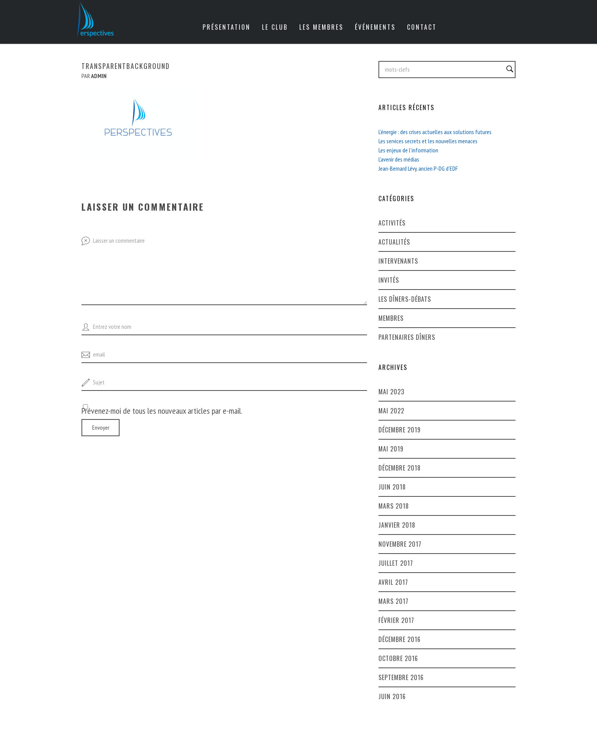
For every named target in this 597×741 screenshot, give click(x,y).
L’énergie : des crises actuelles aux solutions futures (435, 132)
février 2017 (396, 620)
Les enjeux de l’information (408, 150)
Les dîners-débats (404, 299)
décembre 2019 (399, 429)
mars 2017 (393, 601)
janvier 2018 (396, 525)
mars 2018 (393, 506)
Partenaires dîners (406, 337)
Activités (391, 222)
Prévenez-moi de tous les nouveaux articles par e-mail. (162, 410)
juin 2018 (392, 486)
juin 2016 (392, 696)
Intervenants (398, 261)
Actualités (394, 241)
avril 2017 (393, 582)
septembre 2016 (401, 677)
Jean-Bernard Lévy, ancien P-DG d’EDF (418, 168)
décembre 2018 (399, 467)
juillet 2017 (395, 563)
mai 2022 (391, 410)
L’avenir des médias (398, 159)
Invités (388, 280)
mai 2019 (391, 448)
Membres (391, 318)
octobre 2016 (398, 658)
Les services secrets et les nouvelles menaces (427, 141)
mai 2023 (391, 391)
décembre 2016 (399, 639)
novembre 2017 (399, 544)
